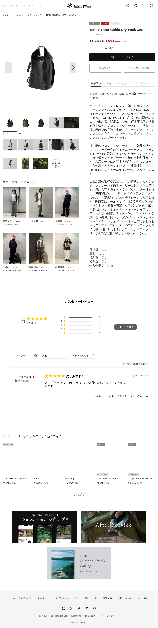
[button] (73, 67)
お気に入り (136, 7)
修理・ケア (91, 598)
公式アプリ (44, 598)
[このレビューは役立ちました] (138, 396)
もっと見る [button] (79, 494)
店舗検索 (107, 598)
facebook (79, 608)
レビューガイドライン (109, 616)
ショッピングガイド (21, 598)
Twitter (71, 608)
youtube (94, 608)
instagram (63, 608)
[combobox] (54, 356)
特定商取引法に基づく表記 (83, 616)
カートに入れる (125, 57)
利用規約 (43, 616)
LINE (86, 608)
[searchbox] (21, 355)
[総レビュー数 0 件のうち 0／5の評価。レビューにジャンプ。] (103, 48)
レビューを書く (126, 327)
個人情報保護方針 (59, 616)
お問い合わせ (125, 598)
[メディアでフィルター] (84, 356)
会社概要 (143, 598)
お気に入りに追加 (142, 68)
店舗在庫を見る (105, 68)
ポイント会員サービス (67, 598)
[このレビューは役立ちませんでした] (144, 396)
